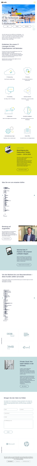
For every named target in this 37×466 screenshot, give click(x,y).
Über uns (18, 13)
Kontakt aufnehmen (6, 228)
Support (17, 26)
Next (34, 195)
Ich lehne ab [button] (18, 461)
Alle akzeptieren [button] (10, 461)
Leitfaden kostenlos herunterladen (24, 254)
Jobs (7, 26)
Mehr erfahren (24, 363)
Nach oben (4, 447)
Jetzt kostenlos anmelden (22, 169)
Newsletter (27, 26)
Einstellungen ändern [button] (26, 461)
